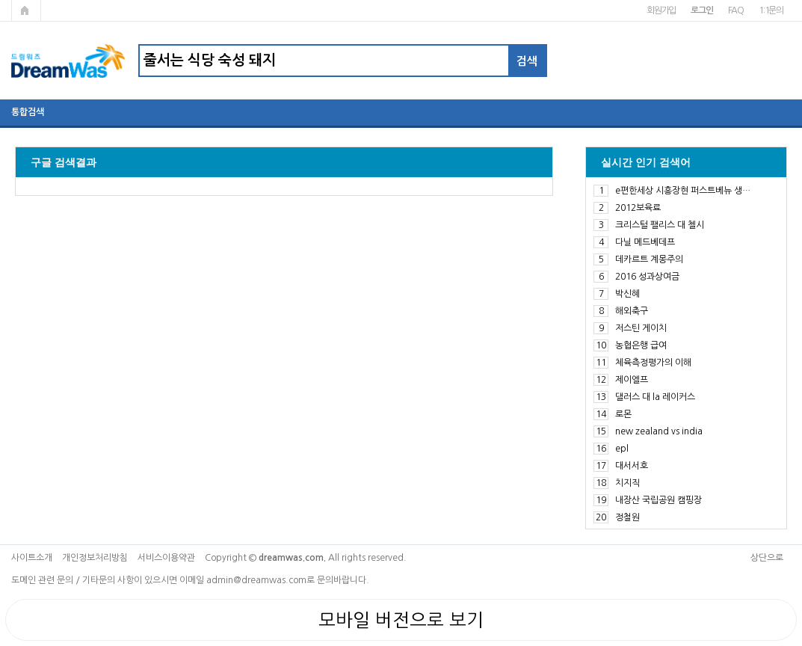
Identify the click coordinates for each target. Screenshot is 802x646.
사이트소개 (31, 557)
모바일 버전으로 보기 (401, 620)
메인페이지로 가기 (26, 10)
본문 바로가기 (0, 0)
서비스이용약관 (166, 557)
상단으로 (766, 557)
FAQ (736, 10)
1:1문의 (771, 10)
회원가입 (661, 10)
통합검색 (27, 112)
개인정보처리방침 (95, 557)
